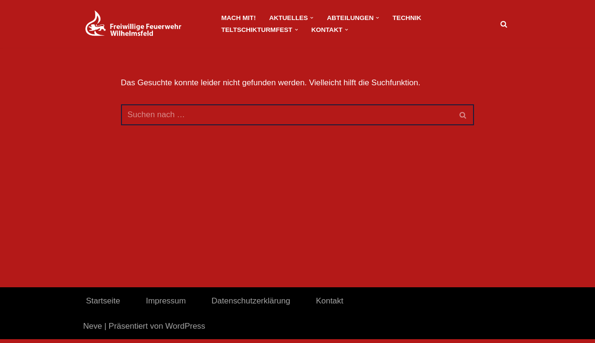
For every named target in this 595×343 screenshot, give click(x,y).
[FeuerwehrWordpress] (144, 24)
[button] (312, 18)
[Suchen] (503, 24)
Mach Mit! (239, 17)
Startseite (103, 304)
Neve (92, 329)
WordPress (185, 329)
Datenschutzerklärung (251, 304)
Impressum (166, 304)
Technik (407, 17)
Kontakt (330, 304)
